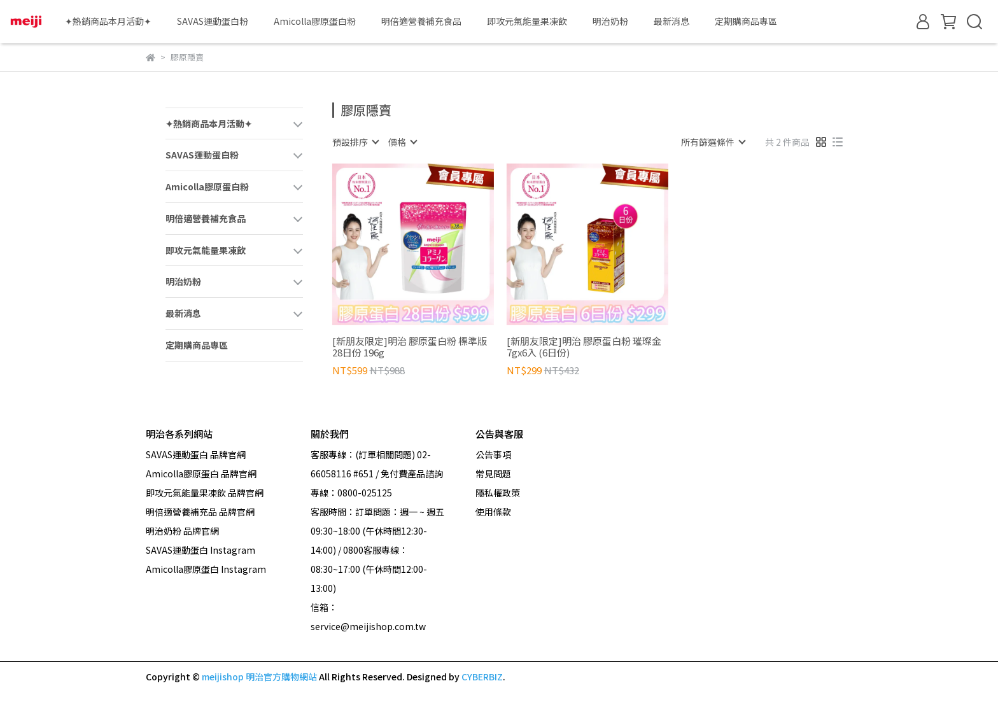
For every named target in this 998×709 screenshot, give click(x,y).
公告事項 (493, 454)
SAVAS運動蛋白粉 (212, 21)
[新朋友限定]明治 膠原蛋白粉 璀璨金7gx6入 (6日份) (584, 346)
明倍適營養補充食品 (421, 21)
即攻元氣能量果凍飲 (527, 21)
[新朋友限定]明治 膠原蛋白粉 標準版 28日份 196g (409, 346)
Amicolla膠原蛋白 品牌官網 (201, 473)
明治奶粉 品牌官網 (182, 530)
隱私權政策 (497, 492)
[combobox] (355, 141)
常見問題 (493, 473)
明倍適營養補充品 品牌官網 (200, 511)
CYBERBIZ (482, 676)
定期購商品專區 (746, 21)
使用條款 (493, 511)
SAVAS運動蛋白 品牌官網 (196, 454)
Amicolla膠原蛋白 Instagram (206, 569)
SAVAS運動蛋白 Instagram (200, 550)
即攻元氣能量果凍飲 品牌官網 (205, 492)
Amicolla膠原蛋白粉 (315, 21)
